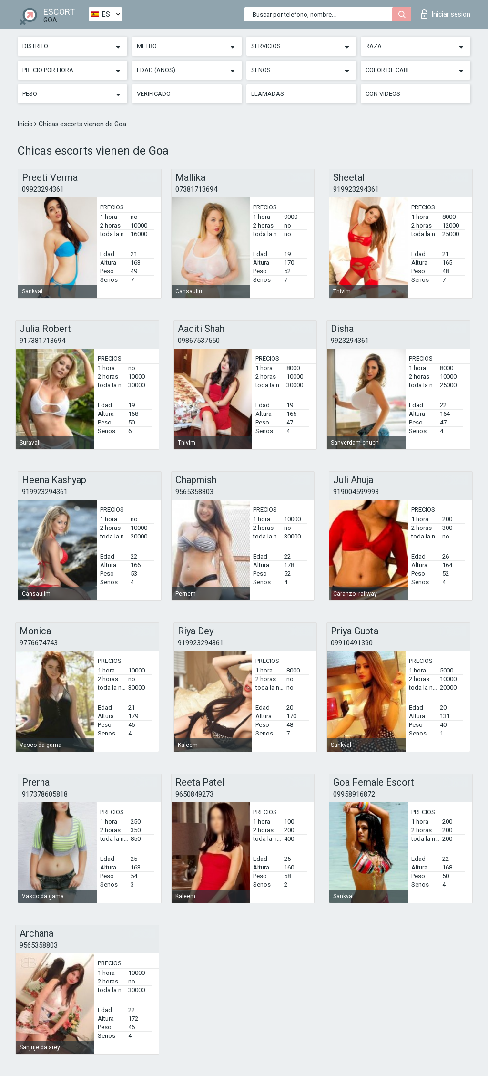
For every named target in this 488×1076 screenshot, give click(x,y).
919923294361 (356, 189)
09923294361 (43, 189)
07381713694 (196, 189)
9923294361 (350, 340)
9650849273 (194, 794)
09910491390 (352, 643)
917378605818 (45, 794)
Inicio (26, 124)
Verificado (154, 93)
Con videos (383, 93)
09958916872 (354, 794)
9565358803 (194, 491)
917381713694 (42, 340)
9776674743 (39, 643)
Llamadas (267, 93)
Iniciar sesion (445, 14)
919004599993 (356, 491)
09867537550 (199, 340)
